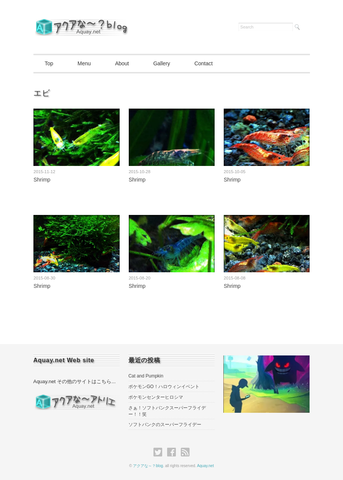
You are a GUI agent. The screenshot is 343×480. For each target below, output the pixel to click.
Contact (203, 63)
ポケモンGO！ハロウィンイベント (163, 386)
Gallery (161, 63)
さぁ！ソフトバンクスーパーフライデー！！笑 (167, 411)
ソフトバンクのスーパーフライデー (164, 424)
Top (49, 63)
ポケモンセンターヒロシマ (155, 397)
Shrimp (41, 180)
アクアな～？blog (148, 466)
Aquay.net (205, 466)
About (122, 63)
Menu (84, 63)
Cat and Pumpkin (145, 376)
